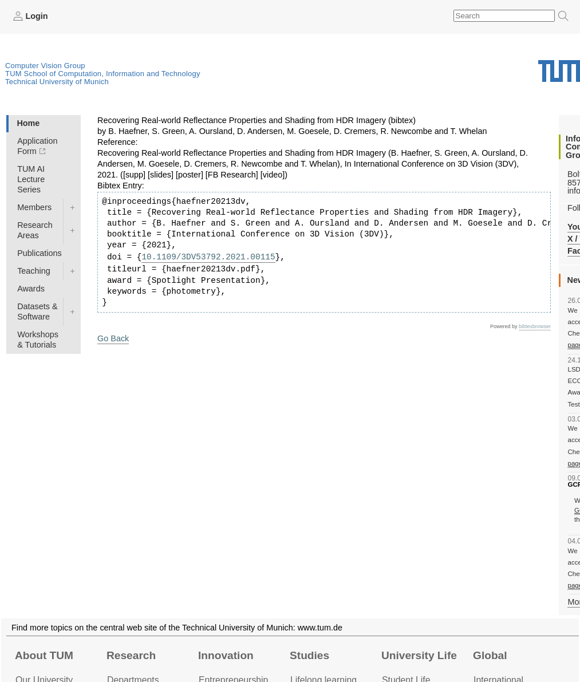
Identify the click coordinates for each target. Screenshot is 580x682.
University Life (419, 655)
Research (131, 655)
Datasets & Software (37, 311)
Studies (309, 655)
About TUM (44, 655)
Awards (31, 288)
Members (34, 207)
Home (28, 123)
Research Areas (35, 230)
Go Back (113, 338)
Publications (39, 253)
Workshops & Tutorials (37, 339)
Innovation (226, 655)
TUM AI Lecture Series (31, 179)
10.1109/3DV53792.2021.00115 (208, 257)
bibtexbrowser (535, 326)
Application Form (37, 146)
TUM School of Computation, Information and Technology (102, 73)
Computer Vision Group (45, 65)
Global (490, 655)
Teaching (33, 270)
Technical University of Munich (57, 81)
